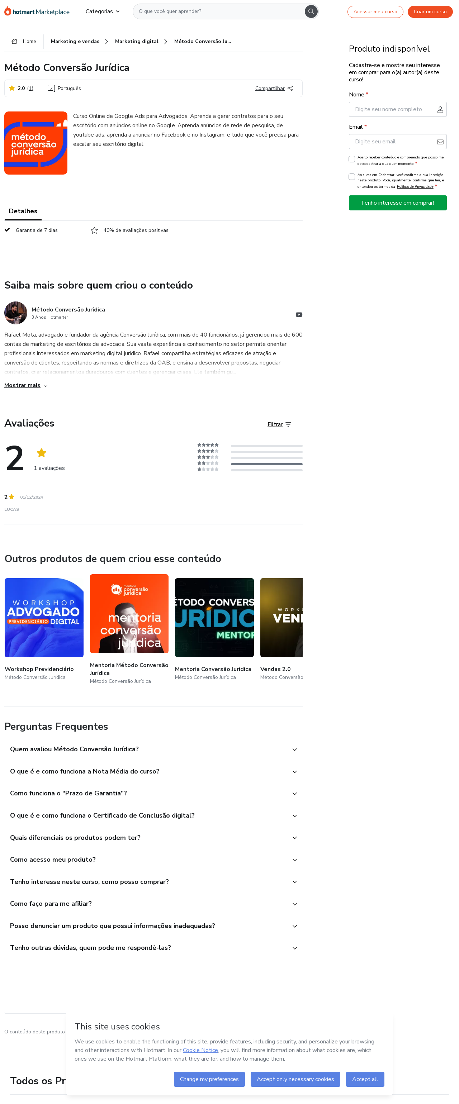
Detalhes (23, 211)
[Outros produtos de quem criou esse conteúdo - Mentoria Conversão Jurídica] (214, 630)
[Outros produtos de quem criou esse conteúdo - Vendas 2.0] (299, 630)
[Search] (311, 11)
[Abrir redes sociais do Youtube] (299, 316)
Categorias (102, 11)
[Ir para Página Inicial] (39, 11)
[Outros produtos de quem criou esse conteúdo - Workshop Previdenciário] (44, 630)
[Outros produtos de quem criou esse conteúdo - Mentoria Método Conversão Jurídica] (129, 630)
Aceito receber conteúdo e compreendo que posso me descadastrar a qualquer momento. (401, 160)
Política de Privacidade (415, 187)
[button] (145, 750)
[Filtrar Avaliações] (279, 425)
